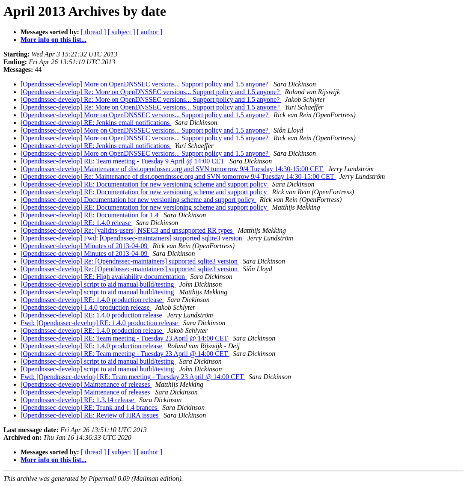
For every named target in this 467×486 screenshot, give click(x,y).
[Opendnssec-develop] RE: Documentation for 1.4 (90, 215)
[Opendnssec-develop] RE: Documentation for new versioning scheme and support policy (144, 184)
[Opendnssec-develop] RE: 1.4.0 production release (92, 299)
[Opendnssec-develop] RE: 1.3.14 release (78, 399)
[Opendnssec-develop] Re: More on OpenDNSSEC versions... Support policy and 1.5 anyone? (151, 91)
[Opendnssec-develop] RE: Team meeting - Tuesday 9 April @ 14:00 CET (123, 161)
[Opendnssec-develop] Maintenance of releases (86, 384)
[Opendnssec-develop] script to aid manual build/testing (98, 284)
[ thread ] (93, 32)
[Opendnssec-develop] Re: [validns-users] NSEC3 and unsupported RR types (127, 230)
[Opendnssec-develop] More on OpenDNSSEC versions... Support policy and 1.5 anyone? (145, 84)
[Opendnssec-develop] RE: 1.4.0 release (76, 222)
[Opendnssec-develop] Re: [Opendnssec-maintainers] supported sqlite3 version (130, 261)
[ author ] (150, 32)
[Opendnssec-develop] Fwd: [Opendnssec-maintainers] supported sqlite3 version (132, 238)
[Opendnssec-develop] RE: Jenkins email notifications (96, 122)
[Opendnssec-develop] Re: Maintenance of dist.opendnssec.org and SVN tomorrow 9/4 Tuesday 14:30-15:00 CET (178, 176)
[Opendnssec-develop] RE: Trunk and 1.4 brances (90, 407)
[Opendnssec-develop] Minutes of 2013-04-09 (85, 245)
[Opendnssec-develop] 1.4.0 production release (86, 307)
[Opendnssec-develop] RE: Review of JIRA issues (90, 415)
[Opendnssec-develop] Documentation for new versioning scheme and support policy (138, 199)
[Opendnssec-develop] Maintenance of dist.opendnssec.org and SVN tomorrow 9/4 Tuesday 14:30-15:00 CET (172, 168)
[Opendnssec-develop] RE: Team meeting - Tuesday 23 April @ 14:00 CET (125, 338)
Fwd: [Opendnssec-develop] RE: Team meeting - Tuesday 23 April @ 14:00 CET (133, 376)
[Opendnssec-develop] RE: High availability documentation (104, 276)
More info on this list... (53, 39)
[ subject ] (121, 32)
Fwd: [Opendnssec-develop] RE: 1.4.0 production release (100, 322)
